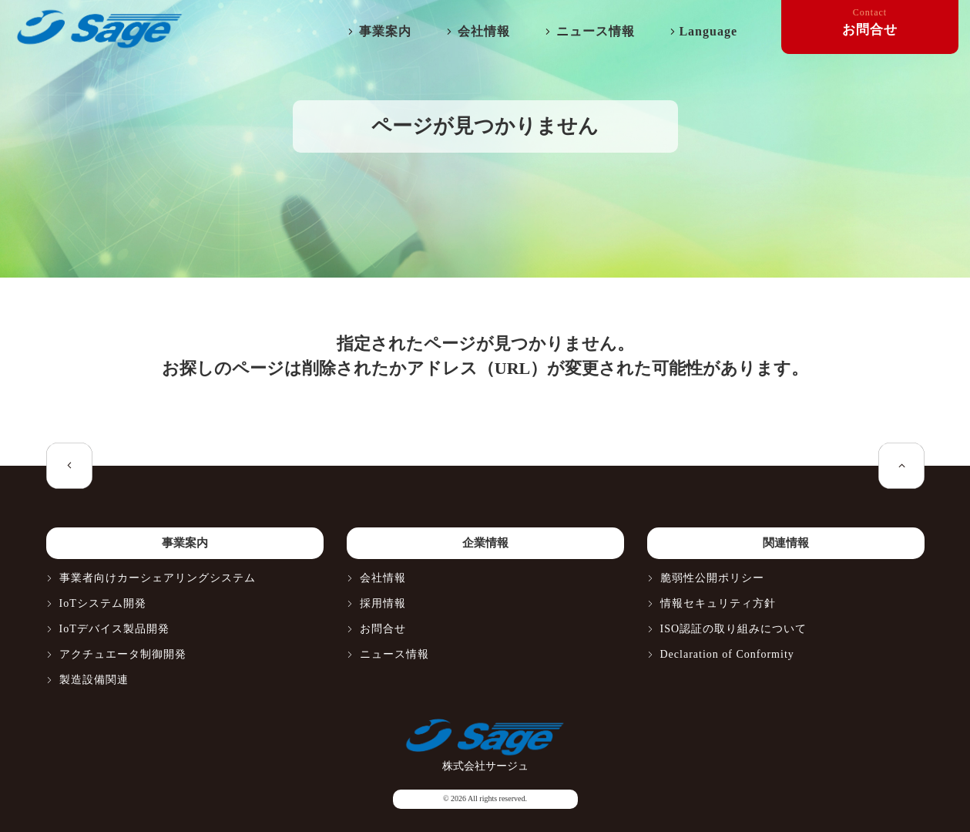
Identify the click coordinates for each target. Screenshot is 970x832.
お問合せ (383, 629)
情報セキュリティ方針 (718, 603)
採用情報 (383, 603)
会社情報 (484, 31)
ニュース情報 (595, 31)
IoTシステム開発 (102, 603)
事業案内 (385, 31)
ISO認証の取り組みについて (733, 629)
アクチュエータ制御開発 (122, 654)
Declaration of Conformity (727, 654)
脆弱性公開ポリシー (712, 578)
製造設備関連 (94, 679)
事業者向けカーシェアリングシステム (157, 578)
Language (708, 31)
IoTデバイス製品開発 (114, 629)
